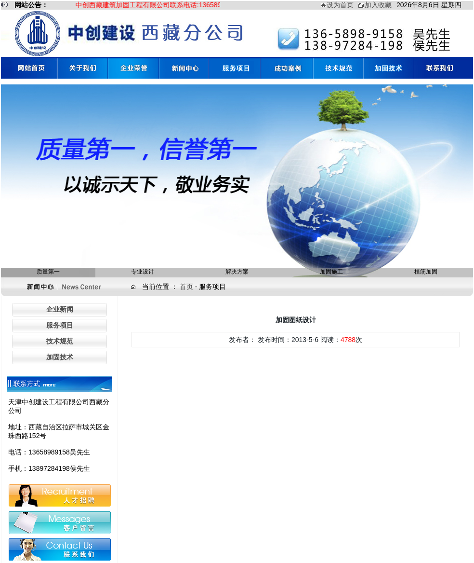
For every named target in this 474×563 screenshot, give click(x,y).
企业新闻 (59, 309)
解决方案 (237, 271)
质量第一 (48, 271)
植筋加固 (425, 271)
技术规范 (59, 341)
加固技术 (59, 357)
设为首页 (340, 5)
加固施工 (331, 271)
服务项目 (59, 325)
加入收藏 (378, 5)
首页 (187, 286)
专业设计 (142, 271)
